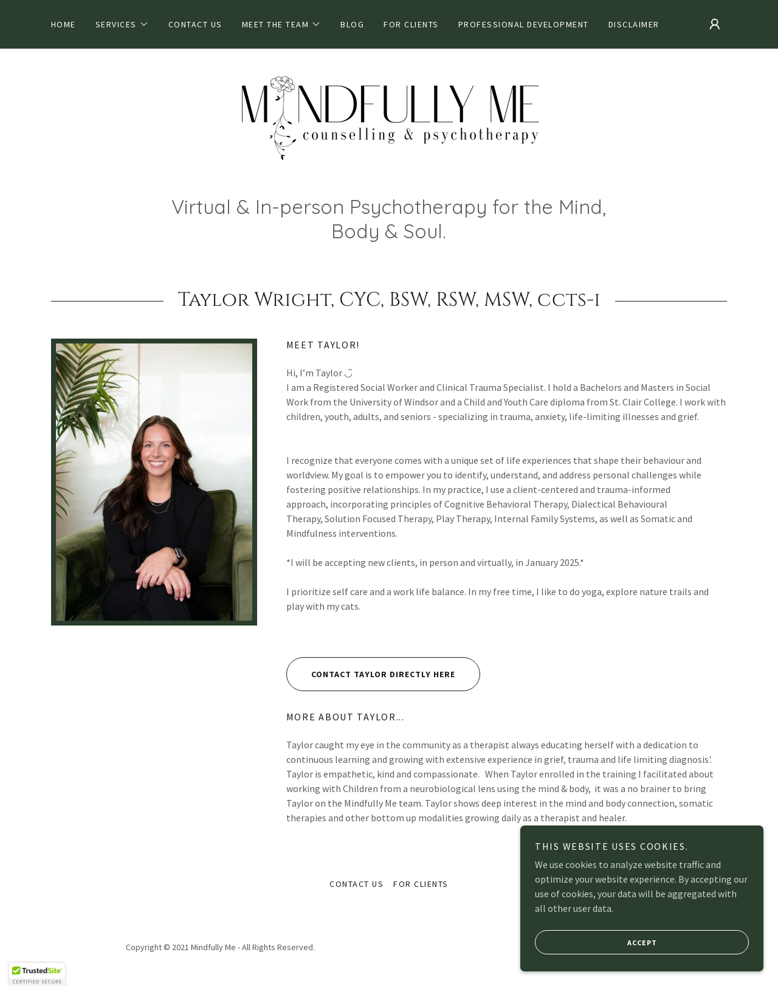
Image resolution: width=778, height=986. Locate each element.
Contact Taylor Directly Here (370, 674)
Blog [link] (352, 24)
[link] (388, 128)
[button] (122, 24)
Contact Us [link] (195, 24)
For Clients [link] (411, 24)
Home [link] (63, 24)
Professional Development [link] (523, 24)
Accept (596, 942)
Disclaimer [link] (633, 24)
